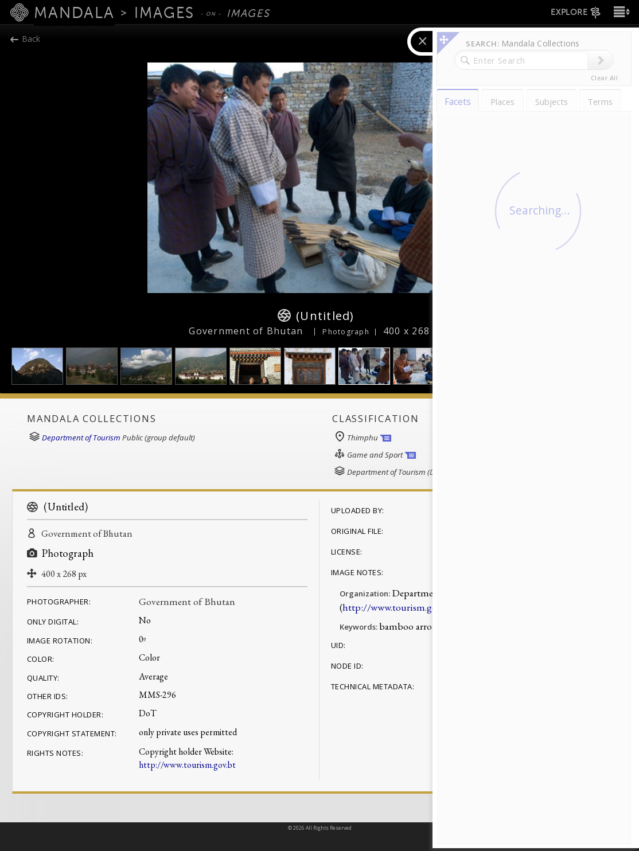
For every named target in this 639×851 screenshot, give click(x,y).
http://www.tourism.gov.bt (187, 765)
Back (25, 38)
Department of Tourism (81, 437)
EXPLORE (576, 12)
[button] (620, 12)
